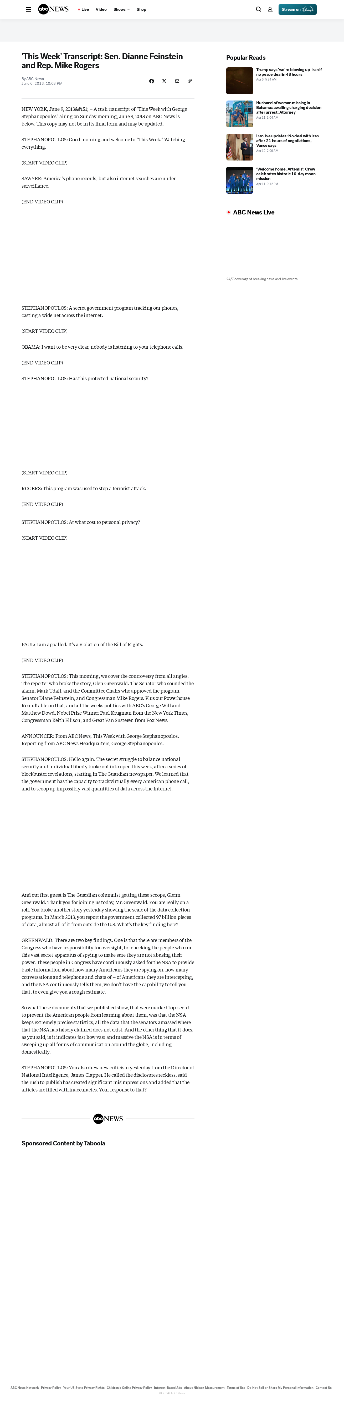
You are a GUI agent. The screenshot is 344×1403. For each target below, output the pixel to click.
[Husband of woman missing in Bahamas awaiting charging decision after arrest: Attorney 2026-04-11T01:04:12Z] (274, 115)
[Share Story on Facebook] (150, 82)
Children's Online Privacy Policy (129, 1389)
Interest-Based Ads (168, 1389)
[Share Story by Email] (176, 82)
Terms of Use (236, 1389)
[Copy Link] (189, 82)
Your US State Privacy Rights (84, 1389)
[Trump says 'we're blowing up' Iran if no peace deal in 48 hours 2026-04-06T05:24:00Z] (274, 81)
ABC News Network (25, 1389)
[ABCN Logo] (53, 9)
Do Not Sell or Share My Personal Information (280, 1389)
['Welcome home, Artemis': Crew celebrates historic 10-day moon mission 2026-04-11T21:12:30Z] (274, 181)
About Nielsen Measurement (204, 1389)
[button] (28, 9)
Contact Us (324, 1389)
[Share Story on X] (163, 82)
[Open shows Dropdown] (121, 9)
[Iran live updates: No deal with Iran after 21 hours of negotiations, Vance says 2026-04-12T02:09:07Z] (274, 148)
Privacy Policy (51, 1389)
